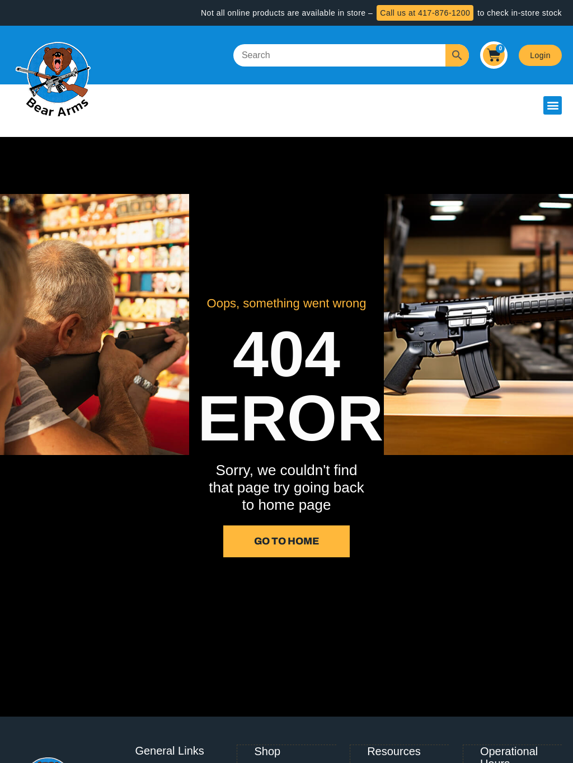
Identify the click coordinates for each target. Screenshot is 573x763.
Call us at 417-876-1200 (425, 12)
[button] (552, 105)
